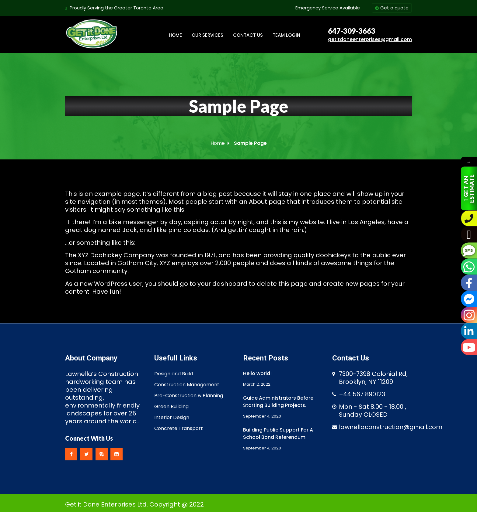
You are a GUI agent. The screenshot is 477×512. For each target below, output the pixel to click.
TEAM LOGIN (286, 35)
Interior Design (171, 417)
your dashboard (222, 283)
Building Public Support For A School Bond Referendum (278, 433)
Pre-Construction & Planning (188, 395)
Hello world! (257, 373)
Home (218, 143)
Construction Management (186, 384)
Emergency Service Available (327, 8)
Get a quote (392, 8)
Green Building (171, 406)
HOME (175, 35)
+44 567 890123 (362, 394)
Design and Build (173, 373)
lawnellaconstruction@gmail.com (390, 427)
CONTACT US (248, 35)
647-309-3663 (351, 31)
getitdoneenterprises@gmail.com (370, 39)
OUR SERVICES (207, 35)
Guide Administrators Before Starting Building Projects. (278, 401)
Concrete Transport (178, 428)
